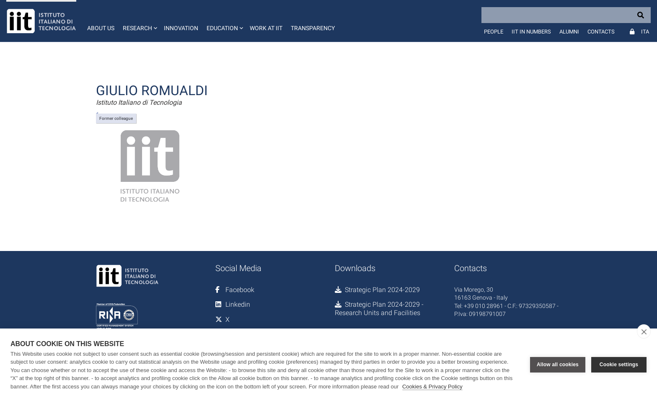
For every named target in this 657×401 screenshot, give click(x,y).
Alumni (569, 31)
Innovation (181, 28)
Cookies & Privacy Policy (432, 386)
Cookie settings (619, 364)
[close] (644, 331)
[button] (139, 21)
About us (100, 28)
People (493, 31)
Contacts (601, 31)
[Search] (566, 15)
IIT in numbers (531, 31)
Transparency (313, 28)
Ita (645, 31)
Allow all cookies (558, 364)
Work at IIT (266, 28)
